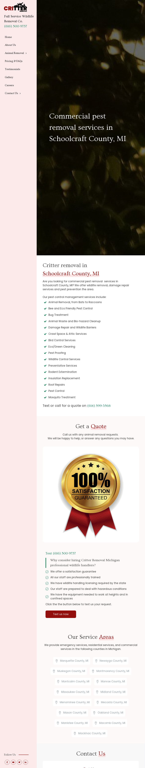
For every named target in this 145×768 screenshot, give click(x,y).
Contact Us (11, 93)
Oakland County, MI (110, 712)
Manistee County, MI (74, 723)
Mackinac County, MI (91, 733)
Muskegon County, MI (71, 671)
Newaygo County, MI (113, 661)
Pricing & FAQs (13, 61)
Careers (9, 85)
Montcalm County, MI (75, 681)
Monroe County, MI (113, 681)
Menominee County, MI (75, 702)
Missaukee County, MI (75, 692)
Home (8, 37)
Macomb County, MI (112, 723)
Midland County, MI (113, 692)
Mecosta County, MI (114, 702)
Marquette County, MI (74, 661)
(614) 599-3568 (99, 406)
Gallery (9, 77)
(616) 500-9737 (15, 26)
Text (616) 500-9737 (61, 553)
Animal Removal (14, 53)
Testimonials (12, 69)
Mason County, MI (74, 712)
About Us (10, 45)
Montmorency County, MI (112, 671)
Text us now (61, 614)
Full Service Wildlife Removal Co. (19, 18)
